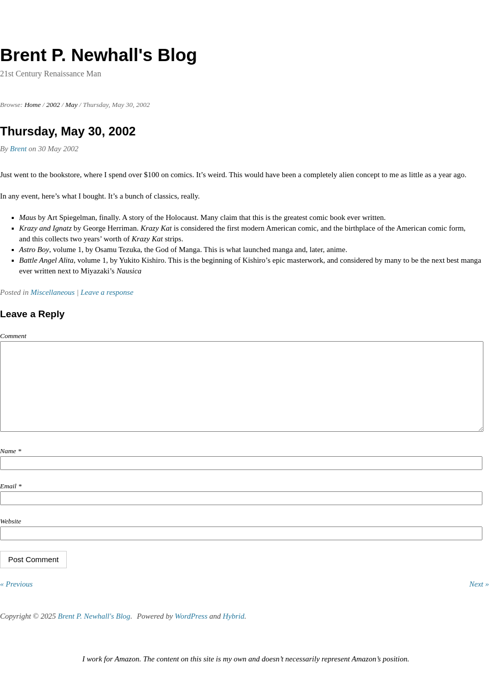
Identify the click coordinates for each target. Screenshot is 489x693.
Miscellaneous (53, 292)
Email (10, 501)
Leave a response (106, 292)
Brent (18, 149)
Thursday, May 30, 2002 (67, 131)
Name (10, 466)
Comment (13, 336)
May (71, 104)
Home (32, 104)
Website (10, 536)
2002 (53, 104)
